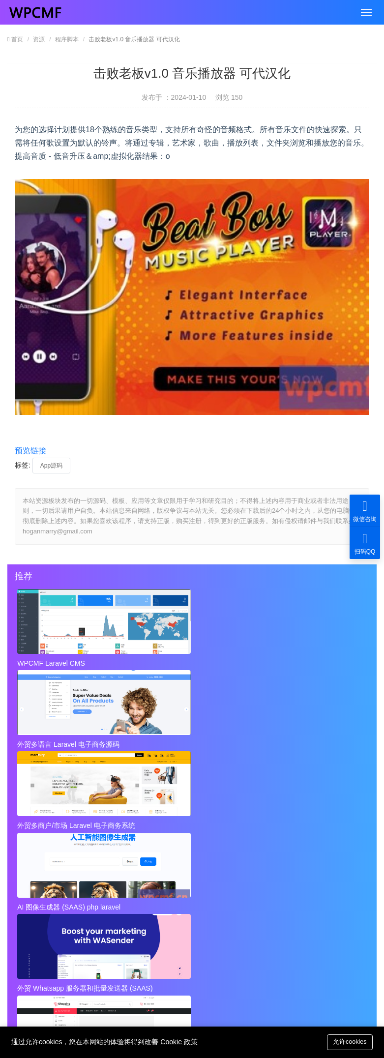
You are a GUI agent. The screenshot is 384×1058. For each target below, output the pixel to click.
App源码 (51, 465)
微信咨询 (365, 511)
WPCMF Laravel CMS (52, 663)
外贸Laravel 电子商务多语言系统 (302, 742)
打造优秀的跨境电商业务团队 (237, 875)
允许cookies (348, 1041)
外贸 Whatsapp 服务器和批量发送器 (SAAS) (190, 742)
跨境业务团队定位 (51, 835)
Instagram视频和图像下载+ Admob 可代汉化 (260, 914)
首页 (17, 39)
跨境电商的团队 (48, 875)
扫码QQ (365, 543)
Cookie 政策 (178, 1042)
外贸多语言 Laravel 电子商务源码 (186, 663)
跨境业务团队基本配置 (58, 855)
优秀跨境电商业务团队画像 (234, 855)
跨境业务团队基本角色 (227, 835)
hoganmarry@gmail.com (193, 967)
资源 (39, 39)
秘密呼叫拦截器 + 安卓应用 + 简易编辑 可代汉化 (260, 894)
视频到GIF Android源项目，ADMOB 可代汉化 (91, 914)
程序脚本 (67, 39)
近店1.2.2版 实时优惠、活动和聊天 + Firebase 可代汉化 (91, 894)
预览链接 (30, 450)
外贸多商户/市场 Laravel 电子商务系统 (307, 663)
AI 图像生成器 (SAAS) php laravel (69, 742)
